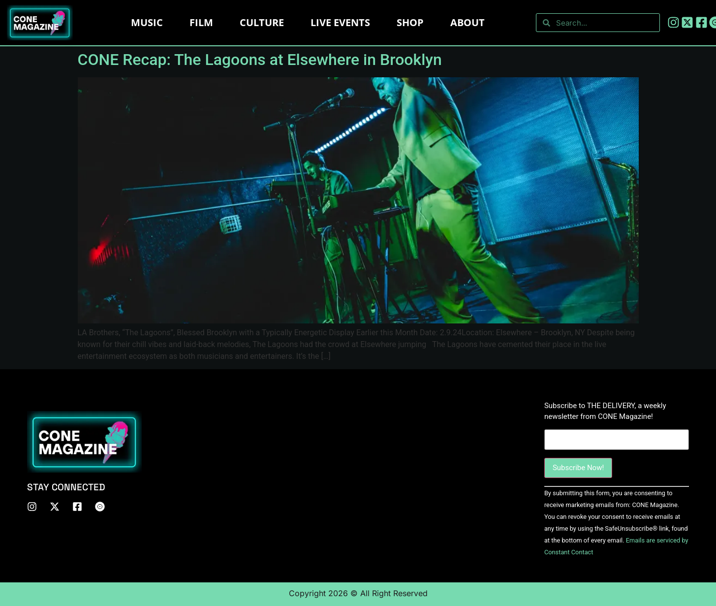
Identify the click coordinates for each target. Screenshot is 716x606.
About (467, 22)
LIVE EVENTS (340, 22)
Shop (410, 22)
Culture (262, 22)
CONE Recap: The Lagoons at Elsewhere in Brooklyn (260, 59)
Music (147, 22)
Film (201, 22)
